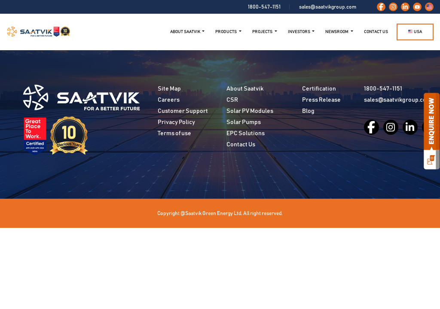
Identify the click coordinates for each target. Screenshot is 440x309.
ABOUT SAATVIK (185, 32)
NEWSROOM (337, 32)
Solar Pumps (243, 122)
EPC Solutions (245, 133)
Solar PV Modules (249, 111)
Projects (262, 32)
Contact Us (376, 32)
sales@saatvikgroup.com (327, 6)
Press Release (321, 100)
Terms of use (174, 133)
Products (226, 32)
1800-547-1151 (264, 6)
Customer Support (183, 111)
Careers (169, 100)
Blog (308, 111)
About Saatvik (244, 89)
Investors (299, 32)
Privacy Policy (176, 122)
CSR (232, 100)
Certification (319, 89)
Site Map (169, 89)
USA (415, 31)
